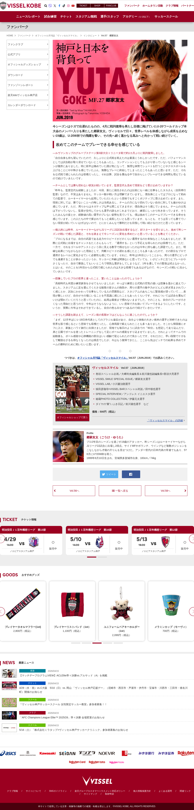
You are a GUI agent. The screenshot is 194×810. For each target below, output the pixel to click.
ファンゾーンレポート (20, 85)
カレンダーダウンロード (22, 105)
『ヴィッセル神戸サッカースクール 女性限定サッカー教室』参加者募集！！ (105, 702)
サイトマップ (90, 794)
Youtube (73, 5)
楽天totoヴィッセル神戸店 (23, 95)
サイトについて (33, 791)
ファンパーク (18, 27)
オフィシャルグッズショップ (28, 65)
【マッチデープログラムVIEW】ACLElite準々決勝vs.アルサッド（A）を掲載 (105, 673)
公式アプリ (14, 54)
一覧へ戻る (120, 490)
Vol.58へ (166, 490)
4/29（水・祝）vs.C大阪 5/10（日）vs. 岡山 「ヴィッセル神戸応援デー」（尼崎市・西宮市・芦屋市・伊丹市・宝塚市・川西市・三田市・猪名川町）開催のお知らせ (105, 687)
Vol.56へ (74, 490)
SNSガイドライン (58, 791)
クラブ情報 (12, 791)
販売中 (53, 544)
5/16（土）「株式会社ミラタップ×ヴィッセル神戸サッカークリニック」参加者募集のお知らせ (105, 727)
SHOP (97, 5)
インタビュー (90, 35)
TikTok (64, 5)
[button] (91, 557)
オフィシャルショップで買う (72, 417)
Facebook (59, 5)
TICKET (83, 5)
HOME (10, 35)
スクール (32, 699)
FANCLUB (111, 5)
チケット (32, 683)
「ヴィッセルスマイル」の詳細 (165, 420)
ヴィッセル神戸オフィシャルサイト (20, 6)
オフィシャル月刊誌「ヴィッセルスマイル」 (57, 35)
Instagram (68, 5)
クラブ (32, 712)
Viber (50, 5)
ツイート (109, 474)
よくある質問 (165, 791)
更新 (32, 670)
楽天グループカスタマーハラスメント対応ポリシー (100, 791)
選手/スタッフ (109, 16)
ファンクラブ (15, 44)
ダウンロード (15, 75)
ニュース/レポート (28, 16)
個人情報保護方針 (142, 791)
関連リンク (185, 791)
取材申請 (109, 794)
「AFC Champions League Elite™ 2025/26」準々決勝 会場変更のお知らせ (105, 715)
